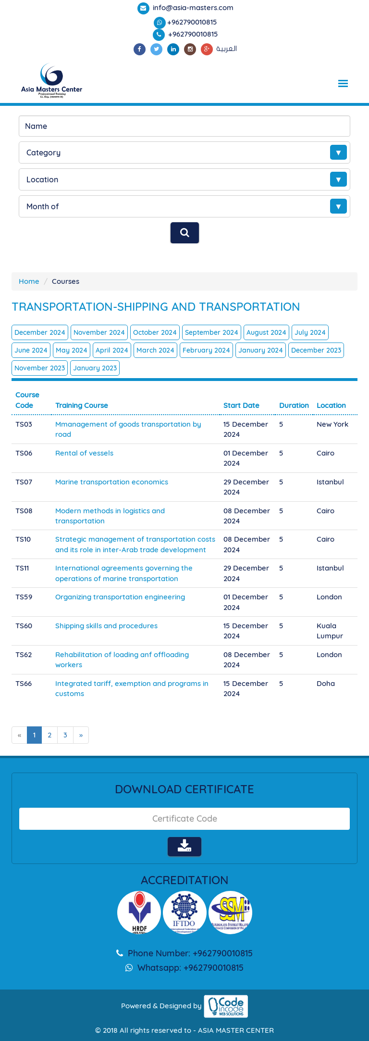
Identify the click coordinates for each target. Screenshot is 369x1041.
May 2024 (71, 350)
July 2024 (310, 332)
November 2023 (39, 368)
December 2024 (39, 332)
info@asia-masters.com (192, 7)
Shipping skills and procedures (106, 625)
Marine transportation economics (111, 481)
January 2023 (95, 368)
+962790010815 (192, 21)
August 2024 (266, 332)
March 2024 (155, 350)
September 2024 (211, 332)
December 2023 (316, 350)
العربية (226, 48)
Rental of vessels (84, 452)
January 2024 (260, 350)
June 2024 (31, 350)
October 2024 (155, 332)
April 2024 (112, 350)
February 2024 (206, 350)
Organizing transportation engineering (120, 596)
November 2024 (99, 332)
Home (29, 281)
